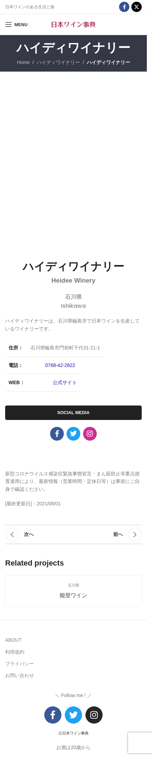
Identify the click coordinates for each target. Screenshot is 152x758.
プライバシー (19, 663)
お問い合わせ (19, 675)
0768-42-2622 (60, 365)
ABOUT (13, 640)
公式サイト (65, 382)
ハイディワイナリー (58, 62)
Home (23, 62)
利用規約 (14, 652)
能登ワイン (73, 595)
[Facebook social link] (124, 7)
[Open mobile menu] (16, 24)
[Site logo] (73, 24)
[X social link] (136, 7)
